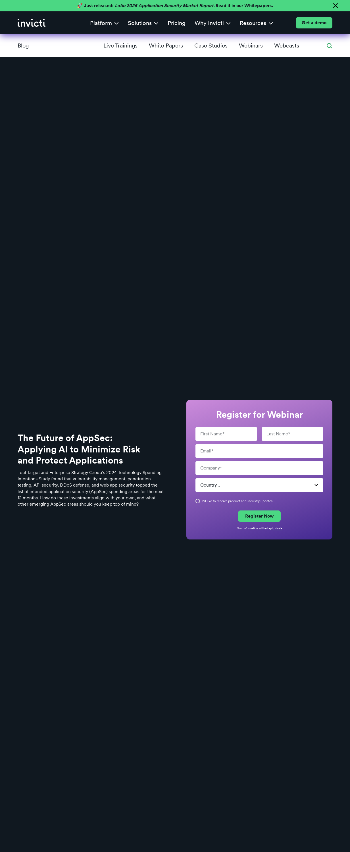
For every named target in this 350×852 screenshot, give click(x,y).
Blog (23, 45)
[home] (31, 23)
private (278, 528)
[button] (104, 23)
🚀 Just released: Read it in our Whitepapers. (175, 5)
